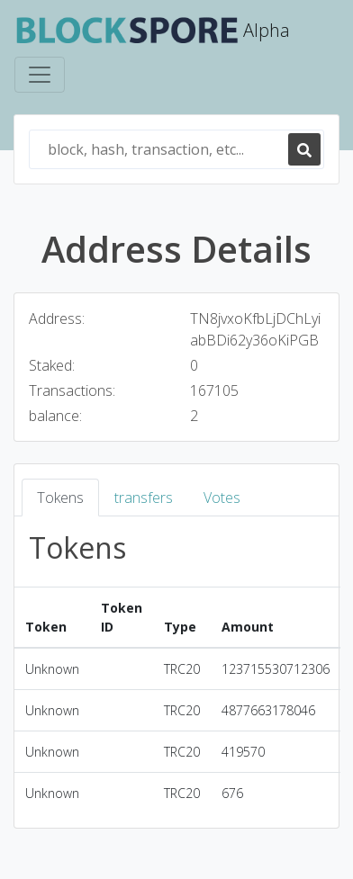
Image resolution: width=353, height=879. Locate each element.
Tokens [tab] (60, 497)
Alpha (152, 32)
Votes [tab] (222, 497)
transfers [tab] (143, 497)
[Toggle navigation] (39, 75)
